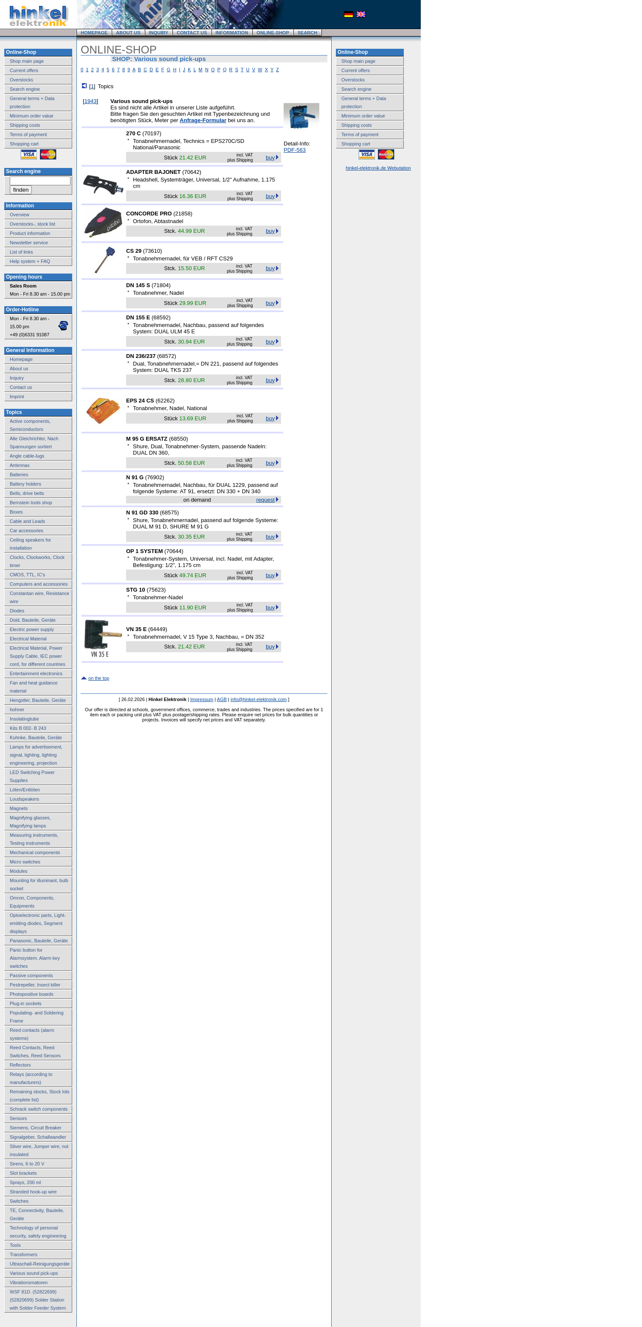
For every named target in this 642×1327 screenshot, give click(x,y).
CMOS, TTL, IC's (27, 574)
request (265, 500)
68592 (161, 317)
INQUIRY (158, 32)
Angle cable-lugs (27, 455)
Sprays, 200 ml (25, 1182)
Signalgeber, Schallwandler (38, 1137)
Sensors (18, 1118)
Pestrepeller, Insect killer (35, 984)
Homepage (21, 359)
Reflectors (20, 1064)
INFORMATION (232, 32)
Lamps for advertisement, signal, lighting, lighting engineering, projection (36, 754)
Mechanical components (35, 852)
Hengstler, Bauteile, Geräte (38, 700)
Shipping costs (25, 125)
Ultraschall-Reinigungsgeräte (40, 1263)
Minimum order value (32, 115)
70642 (192, 172)
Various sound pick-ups (34, 1273)
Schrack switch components (39, 1109)
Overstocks (21, 79)
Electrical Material (28, 638)
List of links (21, 251)
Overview (19, 214)
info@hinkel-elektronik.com (259, 699)
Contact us (21, 387)
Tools (15, 1245)
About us (19, 368)
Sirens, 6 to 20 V (27, 1163)
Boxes (16, 511)
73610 (152, 251)
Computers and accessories (39, 584)
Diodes (17, 610)
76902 (154, 477)
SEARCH (307, 32)
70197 (152, 133)
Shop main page (27, 61)
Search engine (25, 89)
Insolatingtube (24, 718)
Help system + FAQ (30, 261)
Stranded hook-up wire (33, 1191)
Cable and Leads (27, 521)
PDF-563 (295, 150)
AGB (222, 699)
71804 (161, 285)
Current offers (24, 70)
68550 (178, 439)
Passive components (31, 975)
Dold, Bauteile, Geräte (33, 620)
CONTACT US (192, 32)
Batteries (19, 474)
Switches (19, 1201)
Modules (19, 871)
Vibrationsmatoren (29, 1282)
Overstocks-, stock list (32, 223)
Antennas (19, 465)
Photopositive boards (32, 994)
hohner (17, 709)
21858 (183, 213)
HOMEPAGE (94, 32)
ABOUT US (128, 32)
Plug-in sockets (26, 1003)
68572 (166, 356)
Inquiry (17, 377)
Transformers (23, 1254)
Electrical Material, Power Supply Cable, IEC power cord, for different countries (37, 656)
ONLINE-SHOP (272, 32)
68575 (169, 512)
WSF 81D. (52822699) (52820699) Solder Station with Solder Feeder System (38, 1299)
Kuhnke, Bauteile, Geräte (36, 737)
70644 (173, 551)
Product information (30, 233)
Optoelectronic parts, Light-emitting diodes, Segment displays (38, 923)
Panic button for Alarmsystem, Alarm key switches (35, 958)
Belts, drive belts (27, 493)
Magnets (19, 808)
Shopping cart (24, 143)
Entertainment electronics (36, 673)
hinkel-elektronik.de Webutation (378, 167)
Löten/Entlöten (25, 789)
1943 (90, 101)
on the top (98, 678)
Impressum (201, 699)
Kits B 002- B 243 (28, 728)
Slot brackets (23, 1173)
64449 (157, 629)
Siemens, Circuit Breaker (36, 1127)
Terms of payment (28, 134)
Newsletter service (29, 242)
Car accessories (26, 530)
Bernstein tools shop (31, 502)
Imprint (17, 396)
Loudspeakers (24, 799)
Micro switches (25, 861)
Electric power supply (32, 629)
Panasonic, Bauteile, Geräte (39, 940)
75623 (156, 590)
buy (270, 157)
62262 (165, 400)
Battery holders (25, 483)
